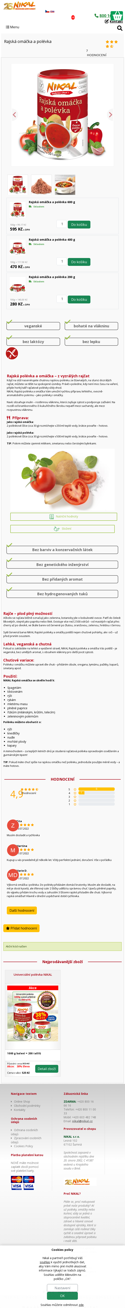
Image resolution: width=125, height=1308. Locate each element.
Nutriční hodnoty (63, 516)
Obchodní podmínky (27, 1106)
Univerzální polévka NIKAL (33, 974)
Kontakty (19, 1110)
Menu (12, 27)
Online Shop (22, 1101)
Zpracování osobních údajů (26, 1140)
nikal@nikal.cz (82, 1121)
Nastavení (62, 1288)
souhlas (45, 1262)
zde (81, 1305)
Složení (62, 528)
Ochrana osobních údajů (24, 1132)
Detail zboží (47, 1069)
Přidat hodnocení (21, 928)
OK (62, 1296)
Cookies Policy (23, 1146)
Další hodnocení (21, 910)
